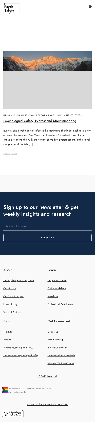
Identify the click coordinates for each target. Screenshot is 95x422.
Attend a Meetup (56, 339)
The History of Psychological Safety (20, 355)
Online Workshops (57, 288)
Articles (7, 339)
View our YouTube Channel (61, 363)
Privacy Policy (10, 304)
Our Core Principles (13, 296)
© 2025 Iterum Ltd (48, 376)
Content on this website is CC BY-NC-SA (47, 404)
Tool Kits (7, 331)
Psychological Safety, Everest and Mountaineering (39, 120)
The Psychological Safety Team (18, 280)
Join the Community (57, 347)
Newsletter (74, 115)
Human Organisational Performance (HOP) (33, 115)
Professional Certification (60, 304)
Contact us (53, 331)
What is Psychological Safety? (18, 347)
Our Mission (9, 288)
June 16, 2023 (10, 153)
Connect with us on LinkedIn (61, 355)
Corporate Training (57, 280)
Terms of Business (12, 312)
